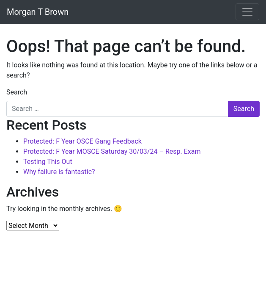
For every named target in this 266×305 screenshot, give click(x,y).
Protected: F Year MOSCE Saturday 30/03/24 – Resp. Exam (111, 151)
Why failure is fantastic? (59, 172)
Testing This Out (47, 162)
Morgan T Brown (38, 12)
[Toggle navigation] (247, 11)
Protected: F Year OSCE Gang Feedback (82, 141)
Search (16, 92)
